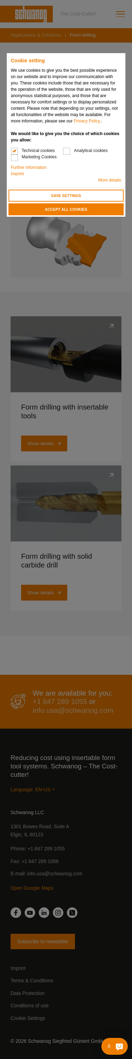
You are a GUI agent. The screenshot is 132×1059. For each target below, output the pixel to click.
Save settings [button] (66, 196)
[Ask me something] (119, 1046)
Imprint (17, 173)
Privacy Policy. (87, 121)
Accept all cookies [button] (66, 209)
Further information (28, 167)
